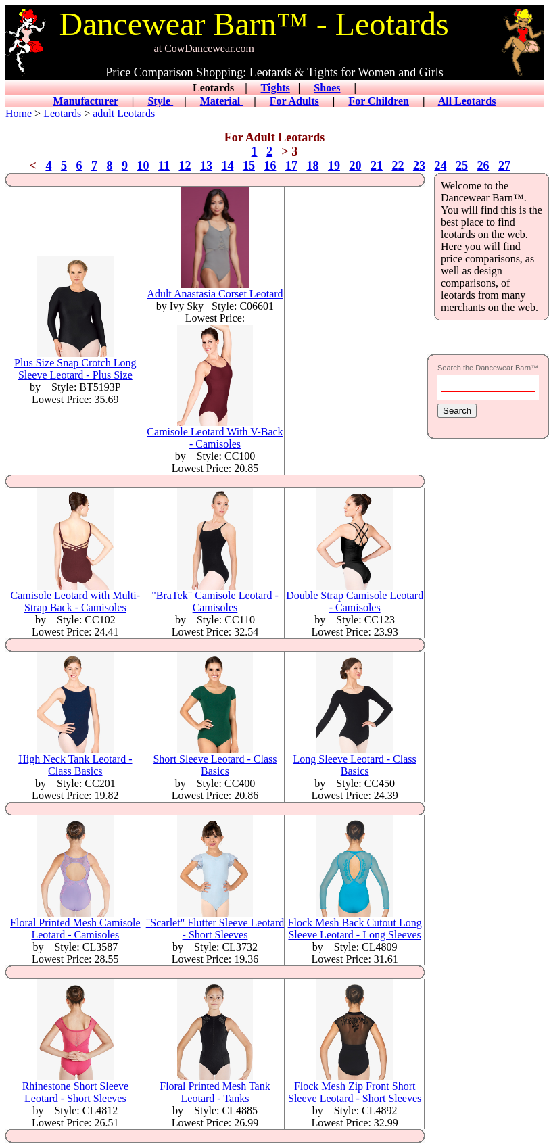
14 (227, 165)
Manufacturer (85, 101)
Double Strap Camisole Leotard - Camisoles (354, 596)
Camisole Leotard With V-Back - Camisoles (215, 433)
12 (184, 165)
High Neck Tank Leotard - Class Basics (75, 760)
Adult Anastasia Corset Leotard (215, 289)
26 (483, 165)
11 (164, 165)
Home (18, 113)
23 (419, 165)
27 (504, 165)
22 (397, 165)
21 (377, 165)
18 (312, 165)
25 (462, 165)
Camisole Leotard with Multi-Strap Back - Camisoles (76, 596)
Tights (275, 87)
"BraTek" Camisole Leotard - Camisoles (214, 596)
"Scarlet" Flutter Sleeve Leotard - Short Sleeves (215, 923)
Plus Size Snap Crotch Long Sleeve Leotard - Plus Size (75, 364)
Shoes (327, 87)
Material (221, 101)
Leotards (62, 113)
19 (334, 165)
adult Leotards (124, 113)
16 (270, 165)
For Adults (294, 101)
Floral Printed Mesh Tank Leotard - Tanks (215, 1087)
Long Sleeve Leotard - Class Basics (354, 760)
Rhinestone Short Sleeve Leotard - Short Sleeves (75, 1087)
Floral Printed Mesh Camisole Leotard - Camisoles (75, 923)
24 (440, 165)
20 (355, 165)
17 (291, 165)
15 (249, 165)
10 (143, 165)
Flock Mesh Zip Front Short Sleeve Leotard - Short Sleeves (354, 1087)
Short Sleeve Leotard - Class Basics (215, 760)
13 (206, 165)
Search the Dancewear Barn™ (487, 368)
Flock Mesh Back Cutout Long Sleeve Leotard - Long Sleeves (355, 923)
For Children (378, 101)
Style (160, 101)
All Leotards (467, 101)
